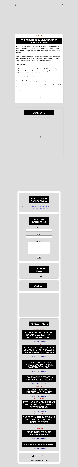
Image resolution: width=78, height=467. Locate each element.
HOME (39, 26)
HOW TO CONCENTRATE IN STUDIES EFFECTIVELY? (39, 378)
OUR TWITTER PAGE (40, 206)
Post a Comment (41, 341)
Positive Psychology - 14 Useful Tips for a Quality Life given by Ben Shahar (39, 349)
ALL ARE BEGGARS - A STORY (39, 444)
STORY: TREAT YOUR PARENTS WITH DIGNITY (39, 391)
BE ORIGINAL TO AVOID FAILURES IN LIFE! (39, 433)
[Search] (62, 4)
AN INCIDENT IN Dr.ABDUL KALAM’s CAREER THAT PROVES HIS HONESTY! (39, 335)
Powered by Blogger (39, 456)
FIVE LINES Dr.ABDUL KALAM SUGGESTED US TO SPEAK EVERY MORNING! (39, 404)
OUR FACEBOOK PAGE (41, 209)
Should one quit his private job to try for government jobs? (39, 364)
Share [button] (38, 97)
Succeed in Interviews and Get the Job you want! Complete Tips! (39, 419)
